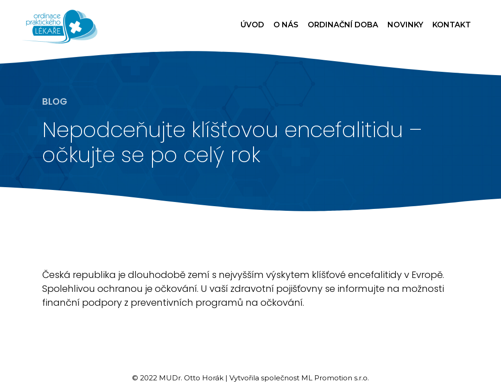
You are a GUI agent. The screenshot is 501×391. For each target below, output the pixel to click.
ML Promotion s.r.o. (335, 377)
